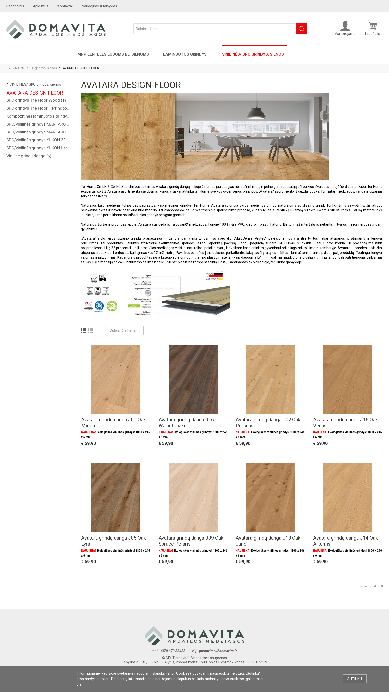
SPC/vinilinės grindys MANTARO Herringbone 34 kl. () (38, 132)
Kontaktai (65, 6)
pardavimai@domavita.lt (218, 651)
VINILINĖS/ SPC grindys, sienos (253, 54)
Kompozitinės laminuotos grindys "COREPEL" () (38, 116)
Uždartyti (376, 679)
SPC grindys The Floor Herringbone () (38, 108)
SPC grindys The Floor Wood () (37, 100)
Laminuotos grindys (185, 54)
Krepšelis (373, 28)
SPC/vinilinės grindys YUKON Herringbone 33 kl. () (38, 147)
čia (79, 684)
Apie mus (40, 6)
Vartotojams (345, 28)
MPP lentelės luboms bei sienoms (113, 54)
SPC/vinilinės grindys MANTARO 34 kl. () (38, 124)
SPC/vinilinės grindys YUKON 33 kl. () (38, 139)
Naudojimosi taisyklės (99, 6)
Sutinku (354, 679)
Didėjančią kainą (124, 330)
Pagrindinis (15, 6)
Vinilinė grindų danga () (28, 155)
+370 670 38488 (172, 651)
